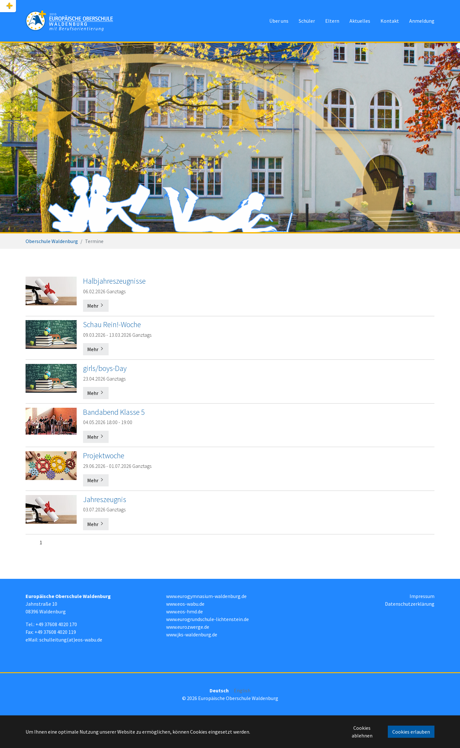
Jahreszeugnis (104, 499)
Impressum (422, 596)
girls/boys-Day (104, 368)
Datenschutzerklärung (409, 604)
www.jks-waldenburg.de (191, 634)
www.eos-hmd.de (184, 611)
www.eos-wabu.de (185, 604)
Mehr (95, 306)
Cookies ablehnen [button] (362, 732)
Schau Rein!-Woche (112, 324)
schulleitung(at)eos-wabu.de (70, 639)
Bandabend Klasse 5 (114, 412)
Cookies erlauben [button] (411, 731)
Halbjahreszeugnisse (114, 281)
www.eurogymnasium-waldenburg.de (206, 596)
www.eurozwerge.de (187, 627)
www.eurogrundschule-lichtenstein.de (207, 619)
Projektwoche (103, 456)
